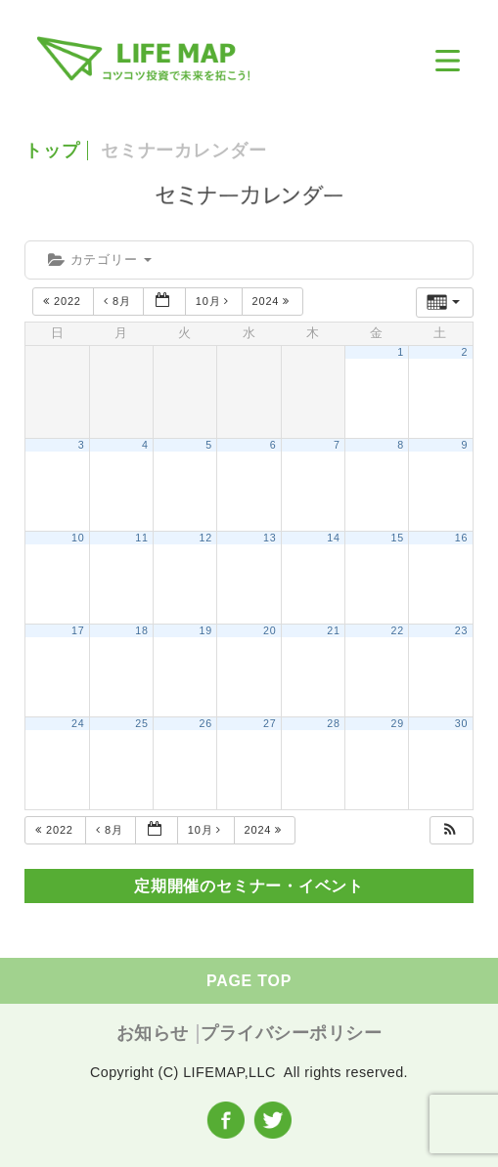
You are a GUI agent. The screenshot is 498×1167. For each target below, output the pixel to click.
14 (333, 537)
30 (461, 723)
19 (206, 630)
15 (397, 537)
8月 (119, 301)
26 (206, 723)
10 (77, 537)
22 (397, 630)
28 (333, 723)
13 (269, 537)
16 (461, 537)
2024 (273, 301)
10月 (214, 301)
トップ (52, 150)
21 (333, 630)
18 (141, 630)
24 (77, 723)
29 (397, 723)
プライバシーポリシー (291, 1033)
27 (269, 723)
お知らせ (152, 1033)
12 (206, 537)
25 (141, 723)
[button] (450, 830)
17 (77, 630)
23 (461, 630)
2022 (63, 301)
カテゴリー (100, 259)
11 (141, 537)
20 (269, 630)
